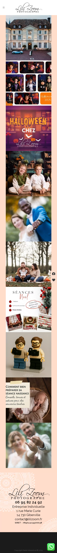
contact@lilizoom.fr (28, 519)
